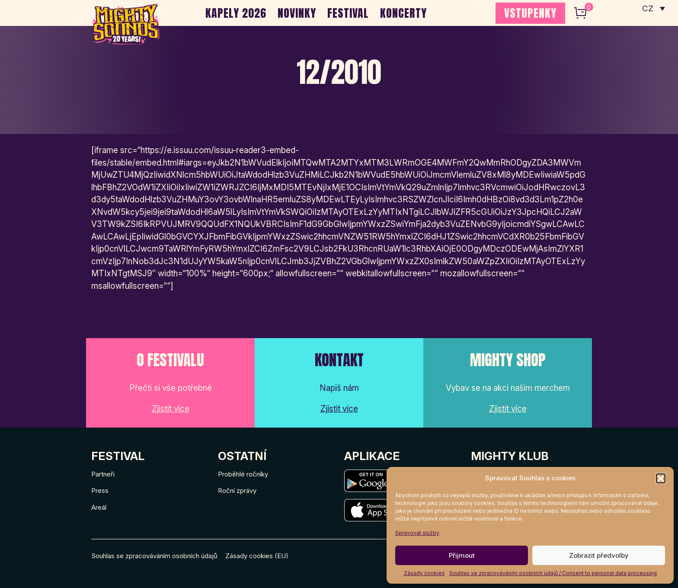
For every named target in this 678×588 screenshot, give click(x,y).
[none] (653, 8)
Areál (98, 507)
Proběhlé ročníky (243, 474)
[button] (660, 478)
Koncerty (403, 13)
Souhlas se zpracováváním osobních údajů (154, 556)
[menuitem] (653, 8)
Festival (348, 13)
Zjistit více (170, 409)
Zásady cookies (424, 573)
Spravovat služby (417, 533)
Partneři (103, 474)
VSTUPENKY (530, 13)
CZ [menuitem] (648, 9)
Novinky (297, 13)
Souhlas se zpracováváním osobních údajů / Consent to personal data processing (553, 573)
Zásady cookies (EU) (256, 556)
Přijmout (462, 555)
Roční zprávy (237, 490)
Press (100, 490)
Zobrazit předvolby (599, 555)
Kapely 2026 (235, 13)
